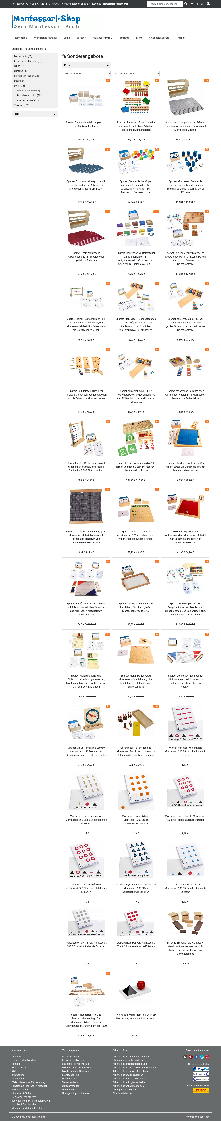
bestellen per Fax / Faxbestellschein (31, 1100)
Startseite (17, 48)
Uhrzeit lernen (69, 1089)
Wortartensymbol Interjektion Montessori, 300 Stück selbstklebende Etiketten (86, 820)
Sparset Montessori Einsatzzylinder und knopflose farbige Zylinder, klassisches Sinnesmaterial (136, 126)
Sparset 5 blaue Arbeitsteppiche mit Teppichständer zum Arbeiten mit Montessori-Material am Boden (86, 185)
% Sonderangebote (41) (27, 90)
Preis (35, 113)
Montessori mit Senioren (75, 1071)
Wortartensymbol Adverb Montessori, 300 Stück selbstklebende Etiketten (135, 820)
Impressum (18, 1074)
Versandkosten (20, 1089)
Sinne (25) (19, 66)
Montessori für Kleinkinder (76, 1067)
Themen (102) (21, 105)
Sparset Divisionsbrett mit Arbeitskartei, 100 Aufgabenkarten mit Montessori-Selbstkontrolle (135, 535)
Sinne (67, 37)
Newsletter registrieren (24, 1097)
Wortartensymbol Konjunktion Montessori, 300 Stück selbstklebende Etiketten (185, 751)
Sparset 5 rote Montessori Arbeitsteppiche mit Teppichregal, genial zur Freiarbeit (86, 257)
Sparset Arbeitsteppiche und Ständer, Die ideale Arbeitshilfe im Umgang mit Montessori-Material (185, 126)
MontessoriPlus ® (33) (26, 75)
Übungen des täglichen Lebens (129, 1060)
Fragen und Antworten (24, 1060)
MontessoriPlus (70, 1074)
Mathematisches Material (76, 1063)
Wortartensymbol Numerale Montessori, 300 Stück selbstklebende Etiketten (185, 888)
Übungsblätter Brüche (124, 1089)
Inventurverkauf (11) (28, 100)
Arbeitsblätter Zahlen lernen (128, 1074)
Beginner (124, 37)
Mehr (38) (19, 85)
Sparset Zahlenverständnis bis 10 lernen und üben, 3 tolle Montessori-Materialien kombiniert (135, 467)
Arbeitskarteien (70, 1056)
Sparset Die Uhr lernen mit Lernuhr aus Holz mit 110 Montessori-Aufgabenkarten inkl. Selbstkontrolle (86, 751)
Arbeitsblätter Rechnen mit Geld (130, 1063)
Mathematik (20, 37)
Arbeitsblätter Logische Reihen (129, 1082)
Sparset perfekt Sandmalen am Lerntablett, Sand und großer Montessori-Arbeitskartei (136, 607)
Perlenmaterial (70, 1078)
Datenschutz (18, 1078)
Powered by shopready (197, 1116)
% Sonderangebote (159, 37)
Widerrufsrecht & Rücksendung (28, 1082)
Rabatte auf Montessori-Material (29, 1085)
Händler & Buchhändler (24, 1104)
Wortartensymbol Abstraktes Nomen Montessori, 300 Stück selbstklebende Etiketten (136, 888)
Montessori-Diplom (22, 1093)
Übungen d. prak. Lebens (75, 1093)
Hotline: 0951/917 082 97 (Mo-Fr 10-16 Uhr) (35, 3)
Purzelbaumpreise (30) (29, 95)
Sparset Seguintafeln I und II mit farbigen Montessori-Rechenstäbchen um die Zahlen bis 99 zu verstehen (86, 395)
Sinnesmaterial (70, 1082)
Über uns (16, 1056)
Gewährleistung (20, 1067)
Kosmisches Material (45, 37)
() (197, 3)
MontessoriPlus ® (102, 37)
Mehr (139, 37)
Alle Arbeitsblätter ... (124, 1093)
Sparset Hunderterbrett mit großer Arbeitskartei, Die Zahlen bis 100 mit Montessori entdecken (185, 467)
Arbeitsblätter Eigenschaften (128, 1085)
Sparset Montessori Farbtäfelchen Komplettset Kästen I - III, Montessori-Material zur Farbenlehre (185, 395)
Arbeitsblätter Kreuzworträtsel (129, 1078)
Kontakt (96, 3)
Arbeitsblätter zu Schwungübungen (132, 1056)
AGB (14, 1071)
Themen (180, 37)
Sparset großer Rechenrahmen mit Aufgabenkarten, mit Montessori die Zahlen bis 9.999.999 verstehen (86, 467)
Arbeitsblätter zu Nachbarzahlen (130, 1071)
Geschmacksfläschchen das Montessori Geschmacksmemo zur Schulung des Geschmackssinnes (136, 751)
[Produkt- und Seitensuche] (165, 4)
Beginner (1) (20, 80)
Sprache (81, 37)
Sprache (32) (21, 70)
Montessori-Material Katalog (27, 1108)
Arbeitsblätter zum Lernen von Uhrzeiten (135, 1067)
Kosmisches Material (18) (28, 61)
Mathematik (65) (23, 56)
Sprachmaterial (70, 1085)
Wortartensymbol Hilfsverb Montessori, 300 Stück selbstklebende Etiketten (86, 888)
